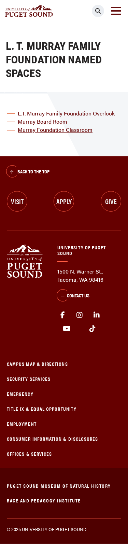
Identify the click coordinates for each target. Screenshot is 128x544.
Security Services (29, 378)
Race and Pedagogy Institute (44, 500)
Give (111, 201)
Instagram (79, 315)
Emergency (20, 393)
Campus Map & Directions (37, 363)
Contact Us (73, 296)
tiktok (92, 328)
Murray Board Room (42, 121)
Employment (22, 423)
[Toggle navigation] (116, 11)
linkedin (96, 315)
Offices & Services (29, 453)
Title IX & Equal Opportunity (41, 408)
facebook (62, 315)
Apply (64, 201)
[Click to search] (98, 11)
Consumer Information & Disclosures (52, 438)
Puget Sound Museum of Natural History (59, 485)
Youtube (66, 328)
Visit (17, 201)
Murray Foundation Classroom (55, 130)
